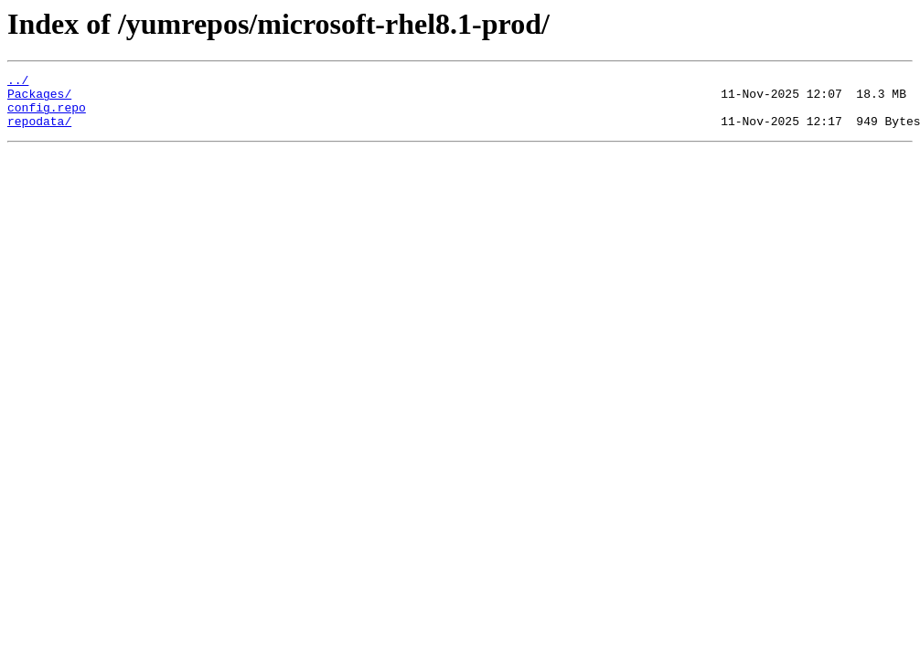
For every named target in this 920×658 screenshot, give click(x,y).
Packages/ (39, 98)
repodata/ (39, 131)
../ (17, 82)
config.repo (46, 115)
